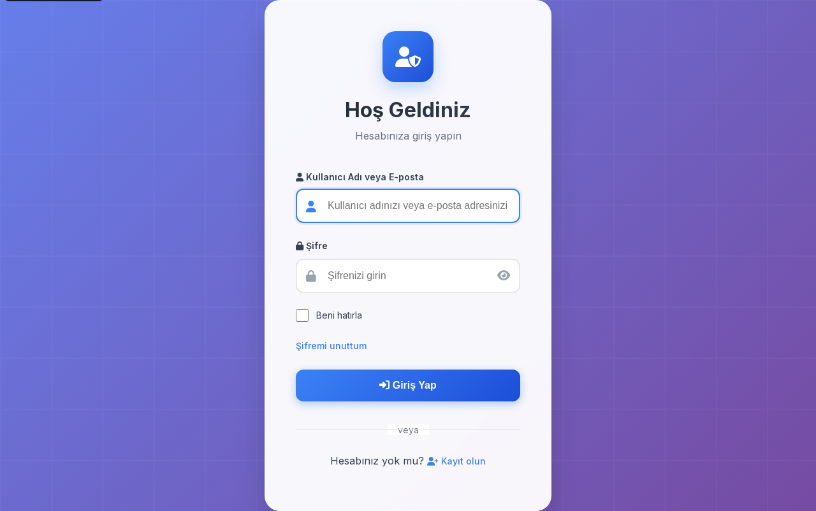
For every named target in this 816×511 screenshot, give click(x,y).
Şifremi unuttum (331, 345)
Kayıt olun (456, 461)
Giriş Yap (408, 385)
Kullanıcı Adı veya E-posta (360, 176)
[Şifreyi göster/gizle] (503, 275)
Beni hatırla (339, 315)
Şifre (312, 245)
